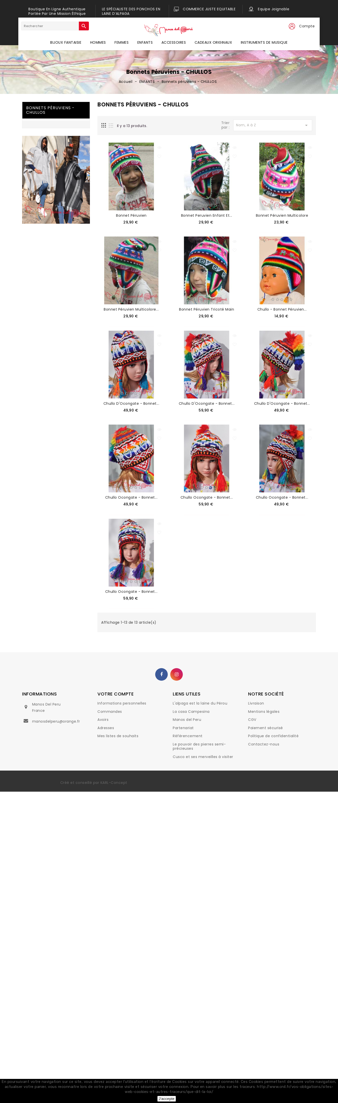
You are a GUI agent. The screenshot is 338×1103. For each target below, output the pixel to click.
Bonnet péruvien (131, 215)
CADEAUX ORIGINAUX (213, 42)
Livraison (256, 703)
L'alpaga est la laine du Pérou (200, 703)
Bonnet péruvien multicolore (282, 215)
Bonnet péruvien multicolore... (131, 309)
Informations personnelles (121, 703)
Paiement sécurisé (265, 727)
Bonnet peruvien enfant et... (206, 215)
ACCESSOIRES (173, 42)
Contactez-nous (263, 744)
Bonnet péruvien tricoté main (206, 309)
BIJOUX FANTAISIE (65, 42)
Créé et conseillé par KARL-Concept (93, 782)
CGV (252, 719)
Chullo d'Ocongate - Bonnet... (131, 403)
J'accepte (167, 1099)
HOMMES (98, 42)
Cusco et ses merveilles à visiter (203, 756)
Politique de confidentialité (273, 735)
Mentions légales (263, 711)
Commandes (109, 711)
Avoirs (102, 719)
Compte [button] (307, 26)
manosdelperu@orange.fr (56, 721)
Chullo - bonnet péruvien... (282, 309)
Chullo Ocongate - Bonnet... (131, 497)
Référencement (188, 735)
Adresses (105, 727)
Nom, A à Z (272, 125)
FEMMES (122, 42)
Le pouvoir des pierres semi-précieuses (199, 746)
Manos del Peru (187, 719)
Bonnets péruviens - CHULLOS (50, 110)
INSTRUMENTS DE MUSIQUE (264, 42)
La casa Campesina (191, 711)
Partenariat (183, 727)
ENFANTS (145, 42)
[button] (292, 26)
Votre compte (115, 694)
